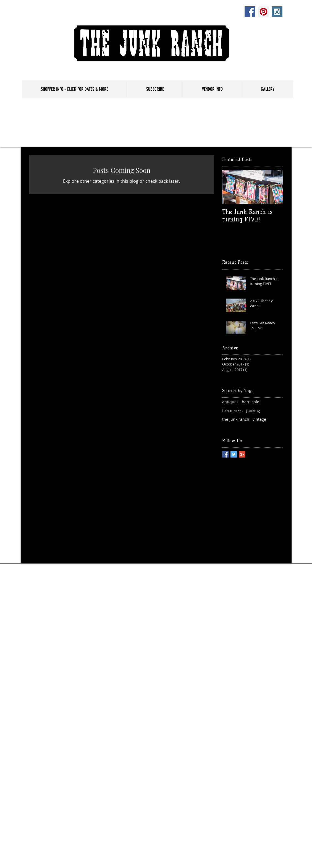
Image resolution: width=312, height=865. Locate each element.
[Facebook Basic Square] (225, 454)
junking (253, 410)
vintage (259, 419)
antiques (230, 401)
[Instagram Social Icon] (277, 11)
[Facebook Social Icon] (250, 11)
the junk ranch (235, 419)
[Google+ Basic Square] (242, 454)
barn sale (250, 401)
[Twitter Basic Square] (233, 454)
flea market (232, 410)
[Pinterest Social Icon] (263, 11)
